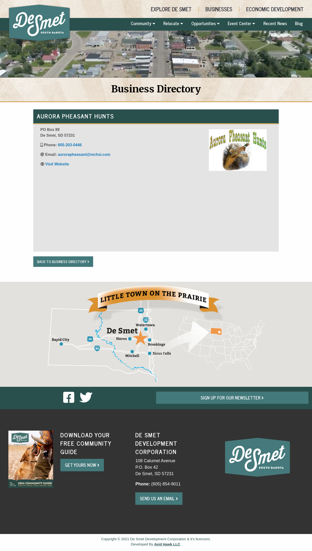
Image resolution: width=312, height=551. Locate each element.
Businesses (218, 9)
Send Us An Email (159, 498)
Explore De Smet (171, 9)
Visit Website (57, 164)
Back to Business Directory (63, 261)
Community (143, 23)
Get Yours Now (82, 464)
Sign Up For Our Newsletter (232, 397)
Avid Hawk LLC (167, 544)
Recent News (275, 23)
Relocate (173, 23)
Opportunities (205, 23)
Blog (299, 23)
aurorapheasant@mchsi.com (84, 154)
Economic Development (275, 9)
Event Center (241, 23)
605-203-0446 (70, 145)
